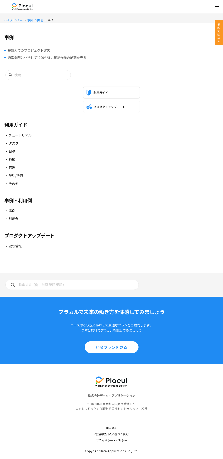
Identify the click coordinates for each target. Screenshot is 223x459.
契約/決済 (16, 175)
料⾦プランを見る (111, 347)
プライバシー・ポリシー (111, 440)
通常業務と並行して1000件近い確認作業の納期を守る (47, 57)
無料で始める (218, 32)
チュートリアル (20, 135)
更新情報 (15, 246)
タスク (14, 143)
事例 (12, 210)
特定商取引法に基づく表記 (111, 434)
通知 (12, 159)
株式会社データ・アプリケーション (111, 395)
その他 (14, 183)
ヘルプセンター (13, 20)
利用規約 (111, 428)
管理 (12, 167)
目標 (12, 151)
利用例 (14, 218)
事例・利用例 (35, 20)
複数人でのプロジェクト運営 (29, 50)
